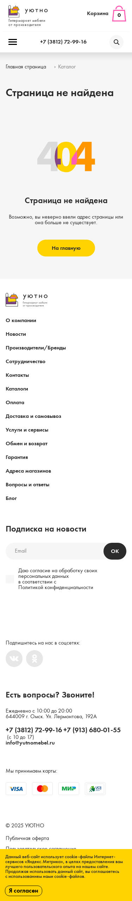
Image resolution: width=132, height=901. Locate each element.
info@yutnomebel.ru (30, 743)
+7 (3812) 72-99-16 (63, 42)
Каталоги (17, 389)
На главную (66, 248)
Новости (16, 334)
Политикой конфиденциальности (55, 587)
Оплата (15, 403)
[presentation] (54, 612)
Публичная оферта (27, 838)
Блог (11, 498)
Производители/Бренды (36, 348)
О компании (21, 320)
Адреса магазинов (28, 471)
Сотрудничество (25, 362)
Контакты (17, 375)
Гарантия (17, 457)
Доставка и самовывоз (33, 416)
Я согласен (23, 891)
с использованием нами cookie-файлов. (45, 876)
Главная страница (26, 67)
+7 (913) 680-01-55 (92, 730)
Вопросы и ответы (27, 485)
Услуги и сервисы (27, 430)
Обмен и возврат (27, 444)
